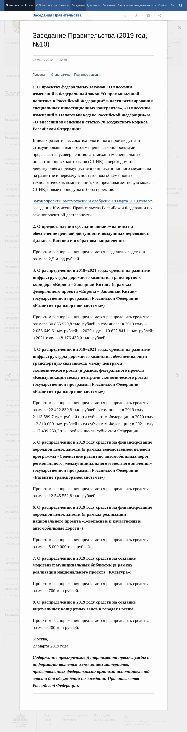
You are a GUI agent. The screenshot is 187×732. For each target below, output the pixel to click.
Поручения (109, 5)
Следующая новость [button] (9, 375)
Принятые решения (87, 74)
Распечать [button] (148, 15)
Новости (64, 5)
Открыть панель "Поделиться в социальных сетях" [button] (160, 15)
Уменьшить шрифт (124, 15)
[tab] (40, 74)
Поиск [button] (180, 5)
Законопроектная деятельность (137, 5)
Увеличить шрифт (136, 15)
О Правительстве (46, 5)
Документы (93, 5)
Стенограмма (60, 74)
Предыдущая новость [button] (177, 375)
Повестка (38, 74)
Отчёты (162, 5)
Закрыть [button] (182, 30)
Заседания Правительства (57, 15)
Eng (173, 5)
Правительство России (19, 5)
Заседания (78, 5)
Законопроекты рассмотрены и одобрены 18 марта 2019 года (90, 201)
